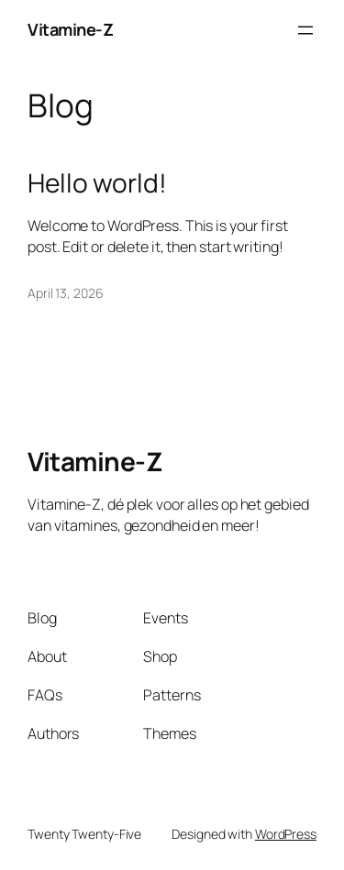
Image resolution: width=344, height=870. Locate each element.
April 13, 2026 (66, 293)
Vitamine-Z (70, 29)
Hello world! (97, 183)
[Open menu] (305, 30)
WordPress (285, 833)
